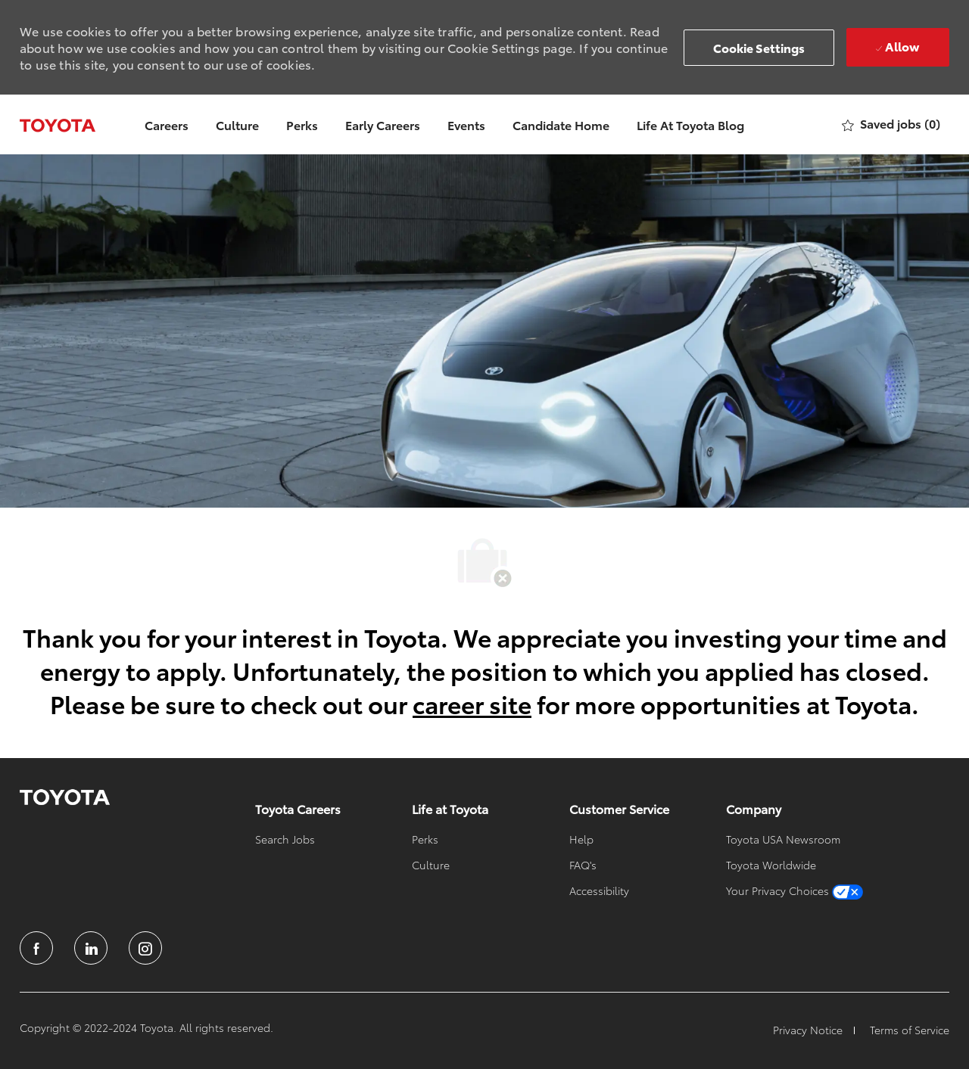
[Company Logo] (57, 124)
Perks (302, 124)
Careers (167, 124)
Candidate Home (561, 124)
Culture (237, 124)
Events (466, 124)
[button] (759, 48)
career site (472, 703)
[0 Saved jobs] (891, 124)
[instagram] (145, 948)
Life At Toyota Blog (690, 124)
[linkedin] (90, 948)
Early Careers (382, 124)
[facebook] (36, 948)
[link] (65, 797)
